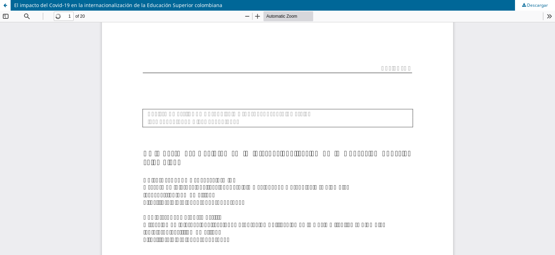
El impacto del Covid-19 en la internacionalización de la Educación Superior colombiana (118, 5)
